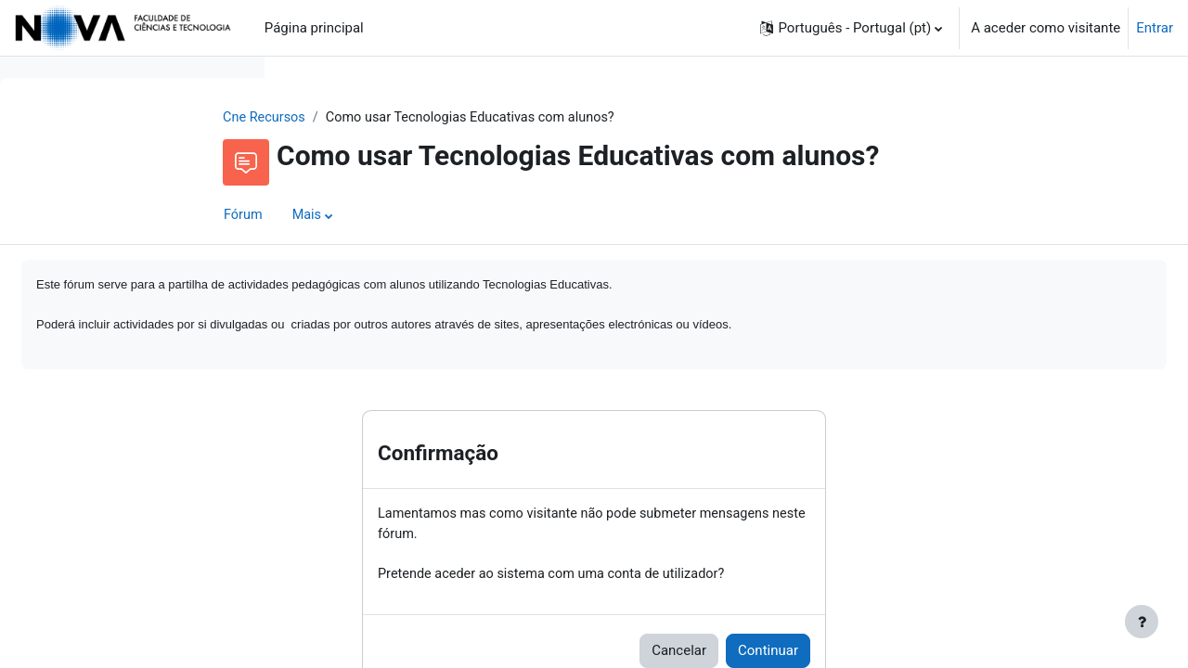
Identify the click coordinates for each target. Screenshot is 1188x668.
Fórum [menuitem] (361, 216)
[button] (851, 28)
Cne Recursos (383, 117)
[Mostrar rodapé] (1141, 621)
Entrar (1154, 27)
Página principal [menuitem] (314, 27)
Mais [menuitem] (426, 216)
